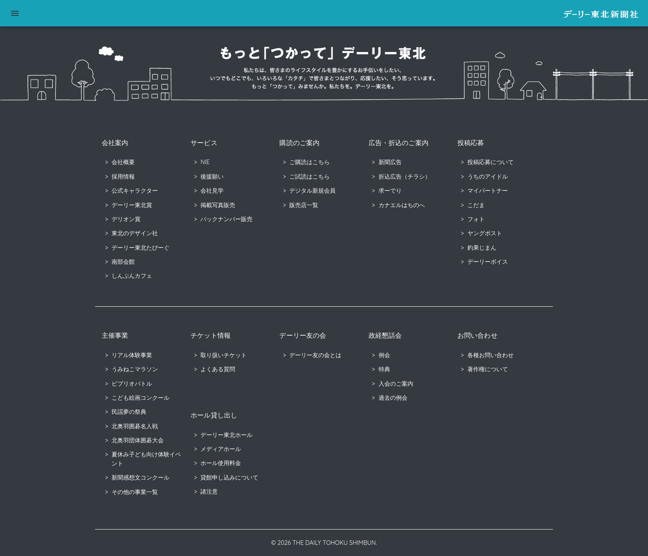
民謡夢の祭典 (129, 411)
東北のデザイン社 (135, 233)
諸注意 (209, 491)
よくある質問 (217, 369)
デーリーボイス (487, 261)
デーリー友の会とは (315, 355)
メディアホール (220, 449)
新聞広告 (390, 162)
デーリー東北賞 (132, 205)
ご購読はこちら (309, 162)
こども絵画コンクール (140, 397)
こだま (476, 205)
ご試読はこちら (309, 176)
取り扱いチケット (223, 355)
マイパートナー (487, 190)
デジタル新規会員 (312, 190)
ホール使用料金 (220, 463)
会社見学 (212, 190)
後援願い (212, 176)
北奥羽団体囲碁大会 (138, 440)
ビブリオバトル (132, 383)
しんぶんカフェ (132, 275)
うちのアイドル (487, 176)
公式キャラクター (135, 190)
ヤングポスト (484, 233)
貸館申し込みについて (229, 477)
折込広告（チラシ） (405, 176)
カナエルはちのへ (402, 205)
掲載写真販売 (217, 205)
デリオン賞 (126, 219)
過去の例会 (393, 397)
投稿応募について (490, 162)
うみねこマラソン (135, 369)
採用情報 (123, 176)
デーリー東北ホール (226, 435)
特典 (384, 369)
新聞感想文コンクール (140, 477)
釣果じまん (481, 247)
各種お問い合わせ (490, 355)
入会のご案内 (396, 383)
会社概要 (123, 162)
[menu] (15, 13)
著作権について (487, 369)
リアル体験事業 (132, 355)
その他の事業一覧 (135, 492)
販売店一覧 (303, 205)
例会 (384, 355)
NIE (205, 162)
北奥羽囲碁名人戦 (135, 426)
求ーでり (390, 190)
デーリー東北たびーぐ (140, 247)
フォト (476, 219)
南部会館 (123, 261)
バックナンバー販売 (226, 219)
